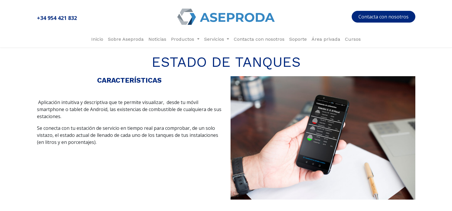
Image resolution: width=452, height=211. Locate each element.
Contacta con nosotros (383, 16)
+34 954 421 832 (57, 17)
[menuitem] (97, 39)
